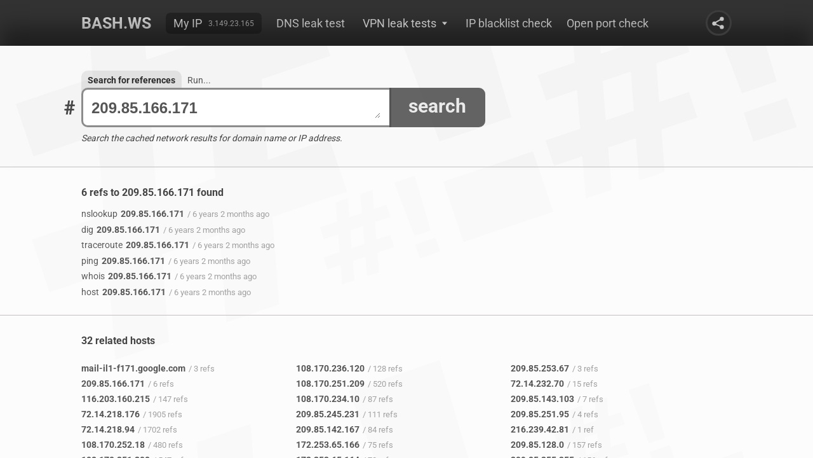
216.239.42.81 (540, 429)
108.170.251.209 (330, 383)
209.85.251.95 (540, 414)
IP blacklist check (509, 23)
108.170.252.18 (113, 445)
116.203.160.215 (115, 399)
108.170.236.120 (330, 368)
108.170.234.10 (327, 399)
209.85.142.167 (327, 429)
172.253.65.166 (327, 445)
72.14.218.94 (108, 429)
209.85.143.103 (542, 399)
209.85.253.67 (540, 368)
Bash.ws (116, 23)
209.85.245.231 (327, 414)
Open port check (607, 23)
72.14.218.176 (110, 414)
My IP (187, 23)
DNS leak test (310, 23)
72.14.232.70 (537, 383)
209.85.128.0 (537, 445)
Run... (199, 80)
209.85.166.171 (235, 107)
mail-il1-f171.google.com (133, 368)
